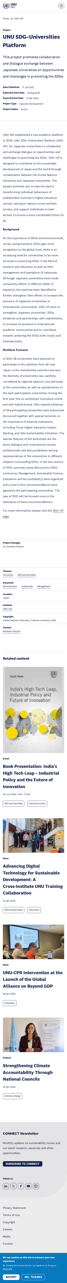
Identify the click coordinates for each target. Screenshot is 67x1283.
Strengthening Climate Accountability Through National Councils (28, 1072)
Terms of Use (11, 1215)
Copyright (9, 1222)
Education (34, 909)
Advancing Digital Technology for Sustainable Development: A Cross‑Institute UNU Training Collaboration (33, 879)
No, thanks (33, 1277)
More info (7, 1268)
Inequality (9, 1003)
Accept (11, 1277)
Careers (8, 1229)
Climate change (12, 1096)
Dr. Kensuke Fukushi (13, 546)
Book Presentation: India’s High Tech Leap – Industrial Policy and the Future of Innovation (31, 776)
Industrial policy (37, 803)
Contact (8, 1243)
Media (6, 1236)
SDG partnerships (13, 803)
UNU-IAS (18, 18)
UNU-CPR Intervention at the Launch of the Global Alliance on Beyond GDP (33, 979)
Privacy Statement (14, 1208)
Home (6, 18)
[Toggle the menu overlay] (61, 6)
